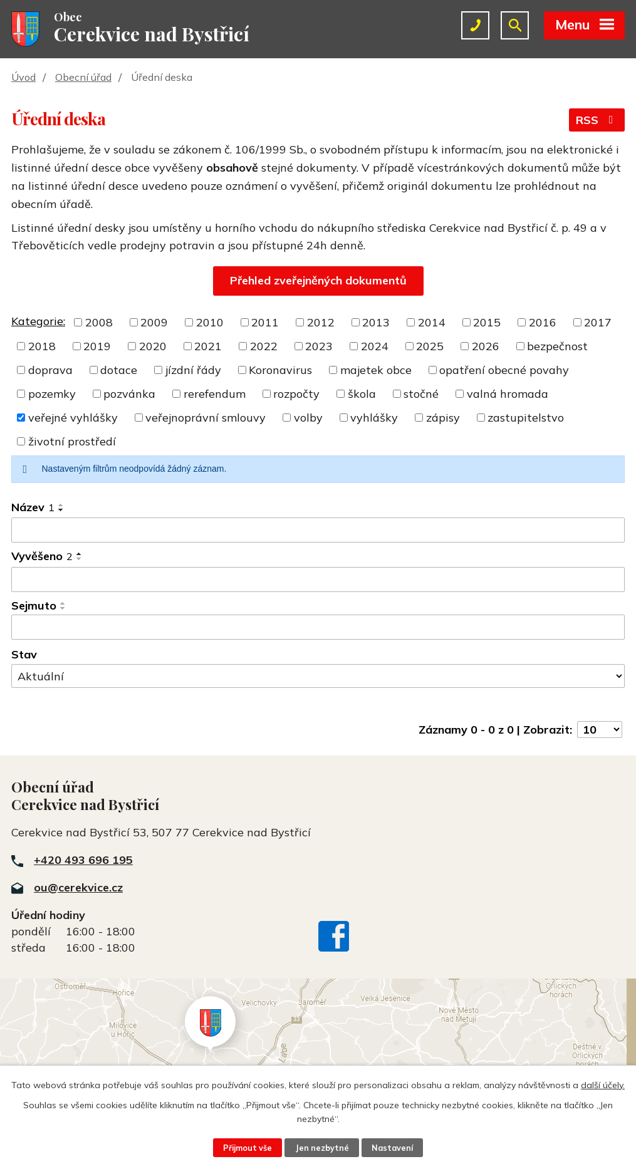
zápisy (443, 417)
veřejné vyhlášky (73, 417)
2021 (208, 346)
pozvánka (129, 394)
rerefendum (215, 394)
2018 (42, 346)
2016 (542, 322)
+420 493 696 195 (83, 860)
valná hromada (507, 394)
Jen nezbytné (322, 1148)
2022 (264, 346)
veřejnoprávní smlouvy (205, 417)
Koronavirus (280, 370)
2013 (376, 322)
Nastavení (392, 1148)
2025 (430, 346)
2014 (432, 322)
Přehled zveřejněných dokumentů (318, 280)
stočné (421, 394)
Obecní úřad (83, 77)
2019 (97, 346)
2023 (319, 346)
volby (308, 417)
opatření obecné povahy (504, 370)
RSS (597, 120)
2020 (153, 346)
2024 (374, 346)
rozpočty (296, 394)
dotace (118, 370)
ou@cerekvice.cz (78, 887)
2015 (487, 322)
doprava (50, 370)
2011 (265, 322)
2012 (321, 322)
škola (362, 394)
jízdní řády (193, 370)
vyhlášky (374, 417)
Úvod (23, 77)
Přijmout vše (247, 1148)
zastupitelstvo (525, 417)
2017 (598, 322)
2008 (99, 322)
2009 (154, 322)
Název (33, 507)
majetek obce (376, 370)
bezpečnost (557, 346)
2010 (210, 322)
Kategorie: (38, 321)
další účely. (603, 1085)
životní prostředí (72, 441)
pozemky (52, 394)
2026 (485, 346)
